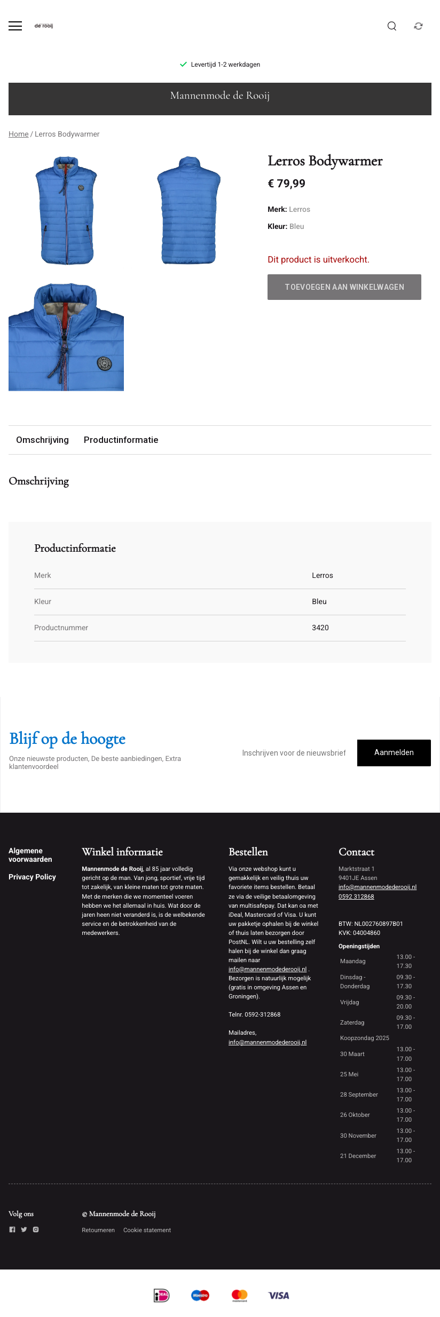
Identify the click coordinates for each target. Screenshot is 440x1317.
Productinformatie (121, 439)
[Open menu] (15, 25)
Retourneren (98, 1230)
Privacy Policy (32, 877)
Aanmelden (394, 752)
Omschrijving (42, 439)
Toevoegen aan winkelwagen (344, 287)
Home (19, 134)
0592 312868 (356, 896)
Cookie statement (147, 1230)
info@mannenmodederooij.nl (268, 969)
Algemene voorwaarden (30, 855)
